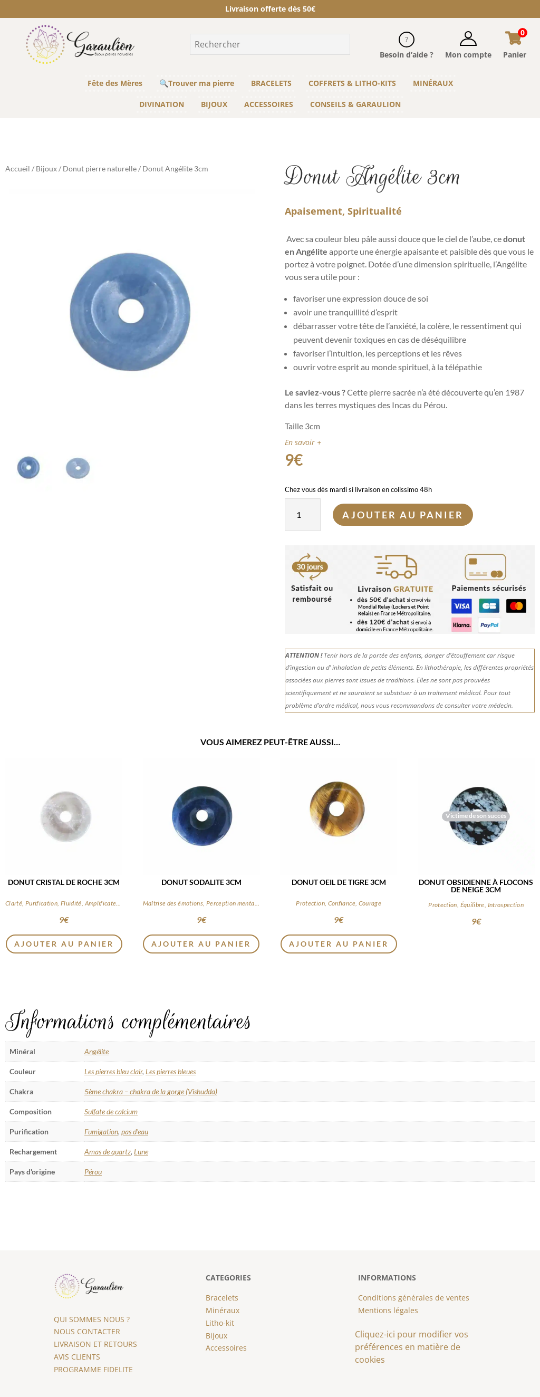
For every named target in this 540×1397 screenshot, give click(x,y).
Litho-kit (220, 1323)
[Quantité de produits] (303, 514)
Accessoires (226, 1348)
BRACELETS (271, 83)
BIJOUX (214, 104)
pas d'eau (134, 1131)
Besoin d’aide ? (406, 55)
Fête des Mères (115, 83)
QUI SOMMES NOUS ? (92, 1319)
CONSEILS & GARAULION (355, 104)
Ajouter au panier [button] (64, 943)
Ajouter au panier (403, 515)
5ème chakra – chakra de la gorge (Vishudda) (150, 1091)
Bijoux (46, 168)
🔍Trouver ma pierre (196, 83)
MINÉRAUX (433, 83)
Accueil (17, 168)
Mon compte (468, 55)
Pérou (93, 1171)
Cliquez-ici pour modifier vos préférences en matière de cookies (411, 1346)
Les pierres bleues (171, 1071)
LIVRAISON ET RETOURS (95, 1344)
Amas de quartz (107, 1151)
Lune (141, 1151)
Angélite (96, 1051)
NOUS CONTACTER (87, 1331)
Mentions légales (388, 1310)
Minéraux (222, 1310)
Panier (514, 55)
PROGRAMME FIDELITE (93, 1369)
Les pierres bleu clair (113, 1071)
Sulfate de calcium (111, 1111)
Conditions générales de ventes (413, 1298)
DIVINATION (161, 104)
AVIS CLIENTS (77, 1357)
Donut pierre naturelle (100, 168)
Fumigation (101, 1131)
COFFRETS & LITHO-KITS (352, 83)
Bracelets (222, 1298)
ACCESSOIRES (268, 104)
